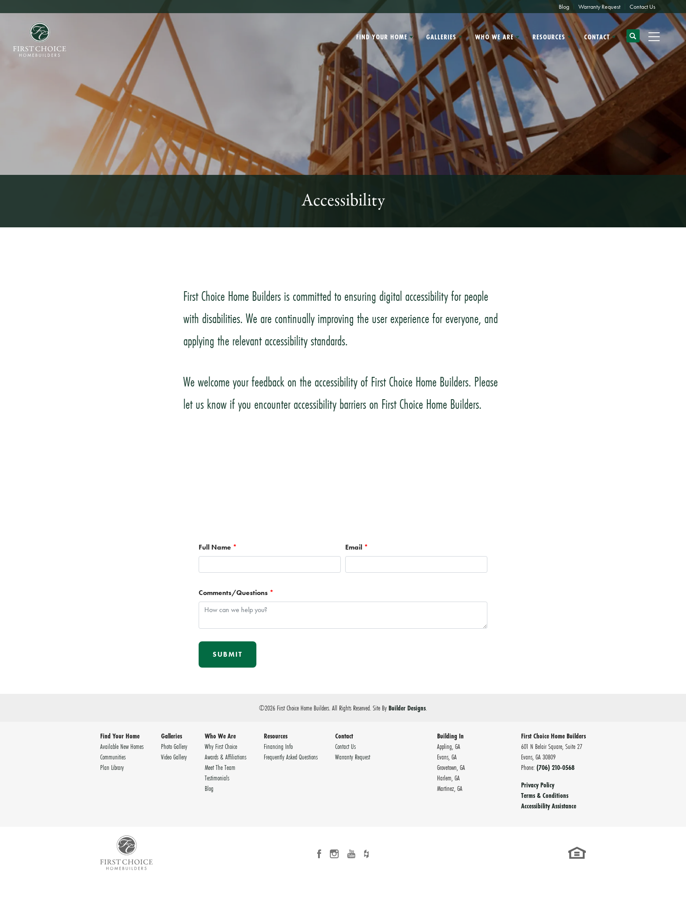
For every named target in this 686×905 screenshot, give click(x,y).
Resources (275, 736)
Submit (227, 654)
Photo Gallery (174, 746)
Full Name (218, 547)
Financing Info (278, 746)
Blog (564, 6)
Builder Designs (407, 708)
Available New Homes (122, 746)
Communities (113, 757)
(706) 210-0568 (555, 767)
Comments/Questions (236, 592)
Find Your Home (120, 736)
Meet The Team (220, 767)
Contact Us (642, 6)
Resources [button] (548, 37)
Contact (344, 736)
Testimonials (217, 778)
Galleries (171, 736)
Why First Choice (221, 746)
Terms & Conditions (544, 795)
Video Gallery (174, 757)
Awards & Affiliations (225, 757)
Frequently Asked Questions (291, 757)
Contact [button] (597, 37)
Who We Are (220, 736)
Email (356, 547)
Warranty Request (599, 6)
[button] (633, 39)
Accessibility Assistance (548, 806)
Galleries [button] (441, 37)
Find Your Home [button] (381, 37)
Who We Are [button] (494, 37)
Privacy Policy (537, 785)
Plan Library (112, 767)
